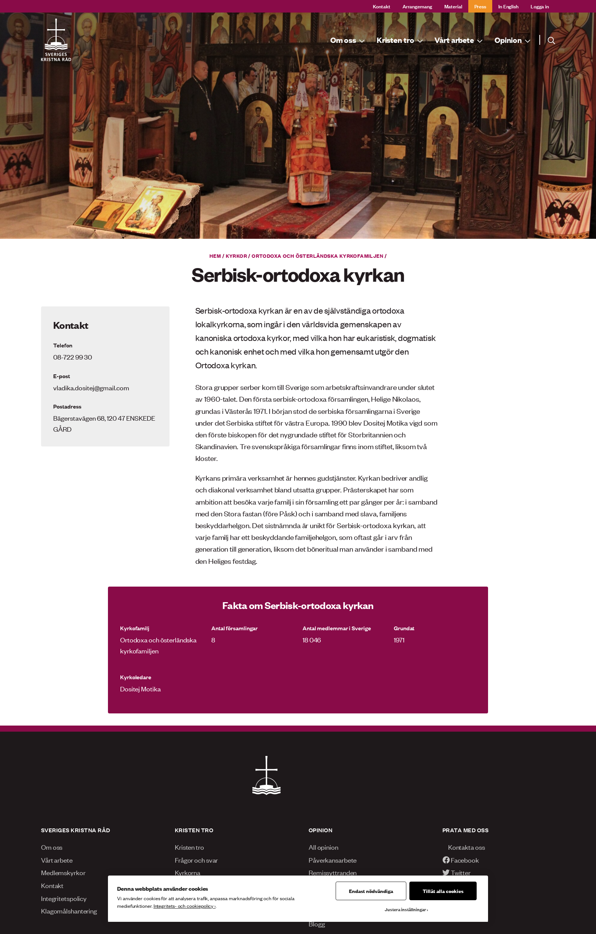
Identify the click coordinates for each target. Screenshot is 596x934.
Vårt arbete (57, 859)
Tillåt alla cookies (443, 891)
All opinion (323, 846)
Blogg (317, 923)
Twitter (456, 872)
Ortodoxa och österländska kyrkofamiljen (317, 255)
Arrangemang (417, 6)
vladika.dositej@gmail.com (91, 387)
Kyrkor (236, 255)
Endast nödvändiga (371, 891)
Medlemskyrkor (63, 872)
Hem (215, 255)
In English (508, 6)
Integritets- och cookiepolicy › (185, 905)
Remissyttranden (333, 872)
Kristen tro (189, 846)
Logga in (540, 6)
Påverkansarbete (333, 859)
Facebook (460, 859)
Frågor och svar (196, 859)
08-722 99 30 (72, 356)
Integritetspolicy (64, 897)
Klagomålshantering (69, 910)
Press (480, 6)
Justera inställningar (405, 909)
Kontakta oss (463, 846)
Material (453, 6)
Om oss (51, 846)
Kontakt (381, 6)
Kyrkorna (187, 872)
